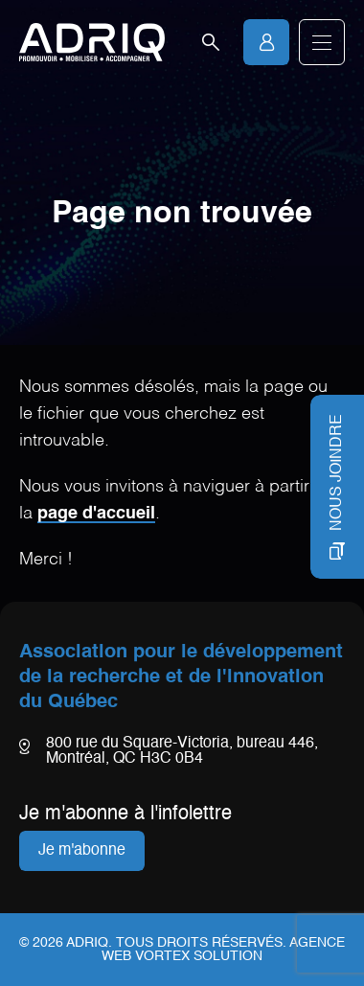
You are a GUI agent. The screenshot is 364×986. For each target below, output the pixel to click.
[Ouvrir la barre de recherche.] (211, 42)
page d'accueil (96, 513)
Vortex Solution (198, 956)
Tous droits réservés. (201, 943)
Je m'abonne (81, 851)
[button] (322, 42)
